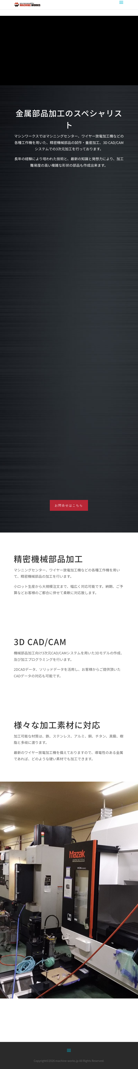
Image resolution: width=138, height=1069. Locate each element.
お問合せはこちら (69, 505)
